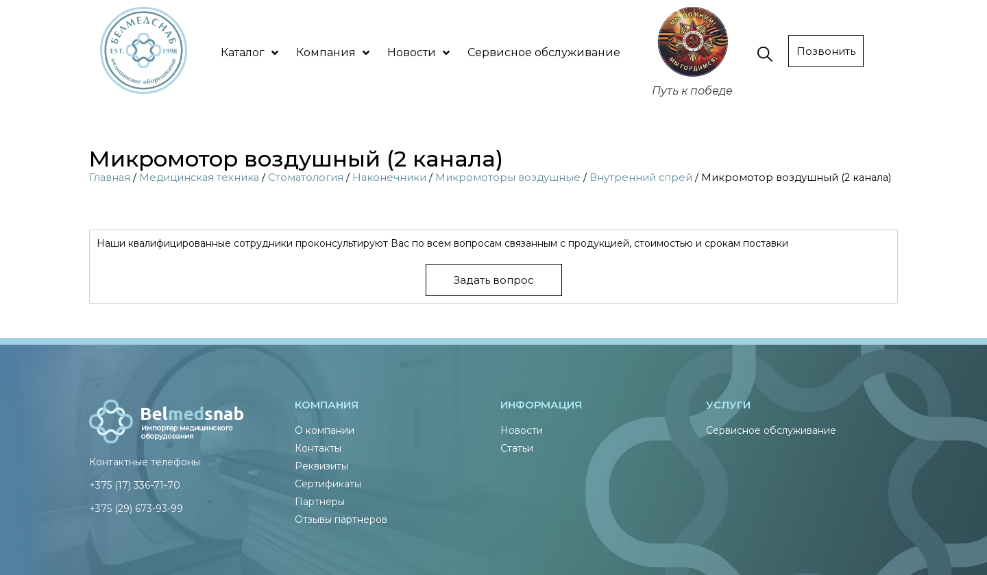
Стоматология (305, 177)
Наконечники (389, 177)
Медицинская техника (199, 177)
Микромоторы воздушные (508, 177)
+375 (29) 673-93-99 (136, 508)
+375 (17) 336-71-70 (134, 485)
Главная (109, 177)
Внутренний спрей (640, 177)
